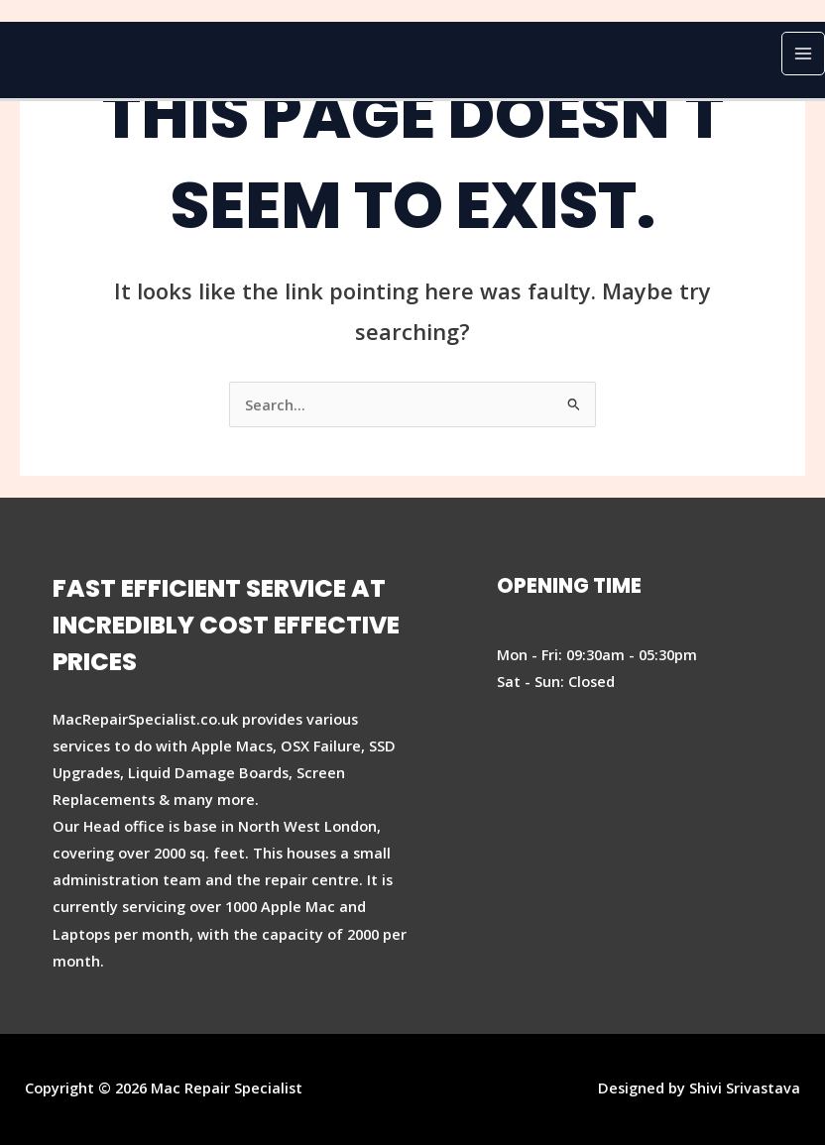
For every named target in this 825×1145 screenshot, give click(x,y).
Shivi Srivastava (744, 1087)
